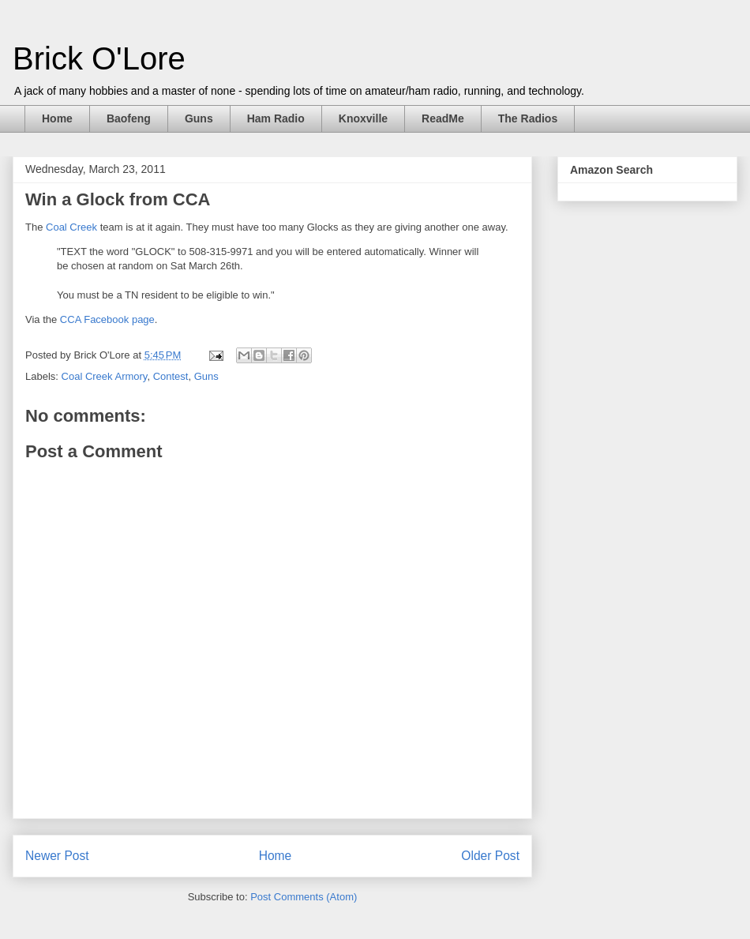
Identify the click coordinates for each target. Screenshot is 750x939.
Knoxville (363, 118)
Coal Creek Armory (105, 376)
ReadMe (443, 118)
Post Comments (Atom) (303, 897)
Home (57, 118)
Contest (171, 376)
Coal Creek (71, 227)
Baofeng (129, 118)
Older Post (490, 855)
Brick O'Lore (99, 58)
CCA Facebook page (107, 319)
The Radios (527, 118)
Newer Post (57, 855)
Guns (199, 118)
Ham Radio (276, 118)
